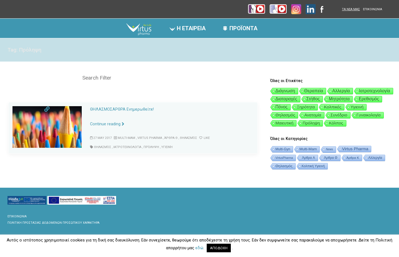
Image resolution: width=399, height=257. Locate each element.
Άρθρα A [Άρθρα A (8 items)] (308, 158)
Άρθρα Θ (169, 138)
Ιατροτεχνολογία (127, 147)
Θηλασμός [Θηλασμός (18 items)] (284, 166)
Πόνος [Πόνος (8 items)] (281, 107)
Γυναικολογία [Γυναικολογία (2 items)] (369, 115)
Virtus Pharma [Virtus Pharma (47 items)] (355, 148)
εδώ (199, 247)
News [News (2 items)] (329, 149)
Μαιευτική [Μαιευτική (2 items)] (284, 123)
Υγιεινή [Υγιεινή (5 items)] (357, 107)
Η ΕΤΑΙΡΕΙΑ (191, 28)
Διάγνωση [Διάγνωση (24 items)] (285, 90)
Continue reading (107, 124)
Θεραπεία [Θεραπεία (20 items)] (313, 90)
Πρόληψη (150, 147)
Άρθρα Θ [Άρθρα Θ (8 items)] (330, 158)
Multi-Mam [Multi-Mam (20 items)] (308, 149)
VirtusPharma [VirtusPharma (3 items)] (284, 157)
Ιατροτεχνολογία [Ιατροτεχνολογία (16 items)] (374, 90)
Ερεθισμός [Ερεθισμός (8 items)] (369, 98)
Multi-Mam (126, 138)
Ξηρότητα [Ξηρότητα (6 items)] (306, 107)
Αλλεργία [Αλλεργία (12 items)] (375, 158)
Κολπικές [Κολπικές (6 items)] (332, 107)
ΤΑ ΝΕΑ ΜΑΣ (351, 9)
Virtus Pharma (149, 138)
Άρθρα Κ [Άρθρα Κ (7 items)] (353, 157)
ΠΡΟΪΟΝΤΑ (243, 28)
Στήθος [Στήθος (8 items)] (313, 98)
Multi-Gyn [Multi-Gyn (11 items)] (282, 149)
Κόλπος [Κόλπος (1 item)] (336, 123)
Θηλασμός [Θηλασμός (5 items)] (285, 115)
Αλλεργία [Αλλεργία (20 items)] (341, 90)
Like (203, 138)
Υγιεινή (166, 147)
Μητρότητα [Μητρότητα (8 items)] (339, 98)
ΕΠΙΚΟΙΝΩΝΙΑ (372, 9)
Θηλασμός (187, 138)
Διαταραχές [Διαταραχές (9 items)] (286, 98)
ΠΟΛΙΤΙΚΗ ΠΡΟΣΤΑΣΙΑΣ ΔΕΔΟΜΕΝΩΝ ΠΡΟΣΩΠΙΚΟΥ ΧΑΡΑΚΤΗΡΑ (53, 223)
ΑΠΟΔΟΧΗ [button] (218, 248)
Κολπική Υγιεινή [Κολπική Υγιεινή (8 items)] (313, 166)
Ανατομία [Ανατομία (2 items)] (312, 115)
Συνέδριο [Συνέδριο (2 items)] (339, 115)
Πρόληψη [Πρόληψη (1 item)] (311, 123)
